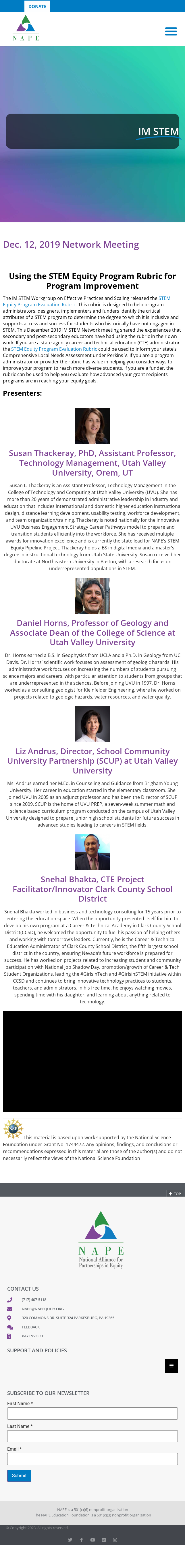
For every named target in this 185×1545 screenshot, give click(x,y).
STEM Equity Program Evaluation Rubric (54, 349)
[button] (171, 31)
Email (14, 1449)
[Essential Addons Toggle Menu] (171, 1366)
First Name (20, 1403)
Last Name (19, 1426)
